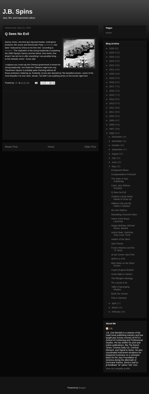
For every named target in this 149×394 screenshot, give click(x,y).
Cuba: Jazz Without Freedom (120, 186)
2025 (112, 52)
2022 (112, 65)
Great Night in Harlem (121, 274)
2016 (112, 91)
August (115, 154)
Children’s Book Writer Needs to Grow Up (122, 197)
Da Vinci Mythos (119, 210)
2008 (112, 124)
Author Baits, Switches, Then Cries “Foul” (122, 233)
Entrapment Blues (120, 170)
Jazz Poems (117, 243)
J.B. (111, 328)
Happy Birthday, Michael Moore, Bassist (123, 226)
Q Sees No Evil (118, 192)
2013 (112, 103)
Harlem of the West (120, 239)
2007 (112, 129)
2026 (112, 48)
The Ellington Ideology (122, 278)
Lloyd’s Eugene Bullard (122, 270)
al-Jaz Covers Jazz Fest (122, 254)
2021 (112, 69)
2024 (112, 57)
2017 (112, 86)
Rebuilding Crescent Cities (124, 214)
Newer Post (11, 146)
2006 (112, 133)
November (117, 141)
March (115, 307)
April (114, 303)
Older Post (90, 146)
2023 (112, 61)
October (116, 145)
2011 (112, 112)
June (114, 162)
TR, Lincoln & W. (119, 282)
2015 (112, 95)
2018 (112, 82)
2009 (112, 120)
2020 (112, 73)
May (114, 166)
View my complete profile (118, 368)
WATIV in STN (118, 259)
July (114, 158)
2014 (112, 99)
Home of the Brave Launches (120, 220)
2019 (112, 78)
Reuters (8, 50)
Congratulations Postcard (123, 174)
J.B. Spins (17, 11)
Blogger (82, 388)
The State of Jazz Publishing (119, 180)
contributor (48, 45)
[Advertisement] (50, 115)
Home (51, 146)
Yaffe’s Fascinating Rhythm (120, 288)
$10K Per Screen (119, 293)
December (117, 137)
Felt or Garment (118, 298)
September (117, 149)
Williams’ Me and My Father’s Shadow (121, 204)
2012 (112, 107)
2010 (112, 116)
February (116, 311)
